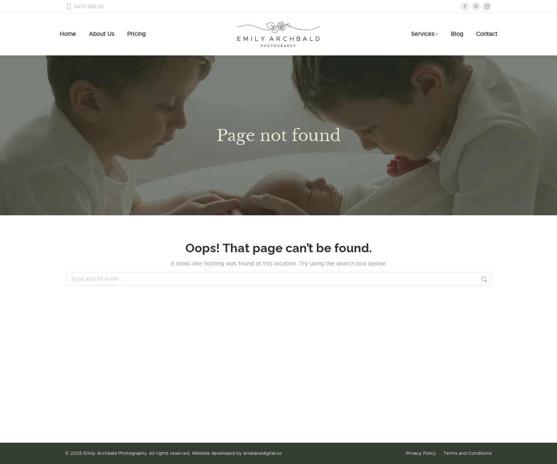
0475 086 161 (84, 6)
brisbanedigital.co (262, 453)
